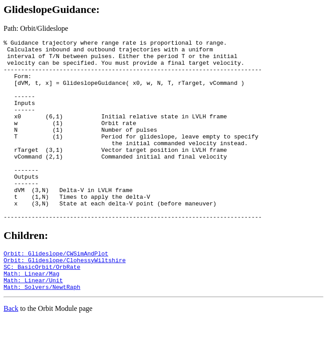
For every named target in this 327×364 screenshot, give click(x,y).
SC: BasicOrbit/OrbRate (42, 307)
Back (11, 352)
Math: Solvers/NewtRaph (42, 331)
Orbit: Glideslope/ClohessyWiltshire (65, 299)
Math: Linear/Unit (33, 323)
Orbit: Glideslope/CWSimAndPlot (56, 291)
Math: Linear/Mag (31, 315)
